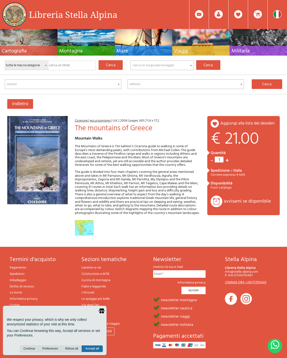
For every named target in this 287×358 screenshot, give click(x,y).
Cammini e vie (91, 267)
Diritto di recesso (22, 286)
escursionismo (100, 121)
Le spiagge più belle (95, 298)
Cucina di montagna (95, 280)
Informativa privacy (24, 298)
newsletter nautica (176, 308)
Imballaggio (18, 280)
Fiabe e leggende (93, 286)
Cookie (15, 305)
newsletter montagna (179, 299)
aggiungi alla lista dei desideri (247, 123)
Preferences (50, 348)
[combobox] (162, 65)
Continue (29, 348)
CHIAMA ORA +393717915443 (245, 282)
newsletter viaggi (175, 316)
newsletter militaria (177, 324)
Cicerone (81, 121)
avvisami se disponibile (247, 201)
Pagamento (18, 267)
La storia (16, 292)
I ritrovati (87, 292)
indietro (20, 104)
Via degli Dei (90, 305)
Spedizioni (17, 274)
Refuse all (71, 348)
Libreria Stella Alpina (73, 14)
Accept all (92, 348)
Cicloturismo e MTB (95, 274)
